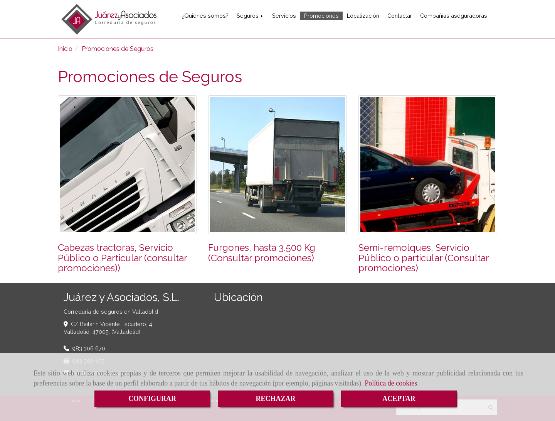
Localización (363, 15)
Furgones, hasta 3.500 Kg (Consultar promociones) (261, 252)
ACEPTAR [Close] (398, 398)
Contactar (399, 15)
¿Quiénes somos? (205, 15)
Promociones (321, 15)
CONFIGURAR (152, 398)
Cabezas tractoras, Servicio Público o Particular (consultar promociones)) (122, 258)
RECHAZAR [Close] (275, 398)
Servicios (284, 15)
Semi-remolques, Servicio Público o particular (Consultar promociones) (423, 258)
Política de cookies (391, 383)
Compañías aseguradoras (453, 15)
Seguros (250, 15)
